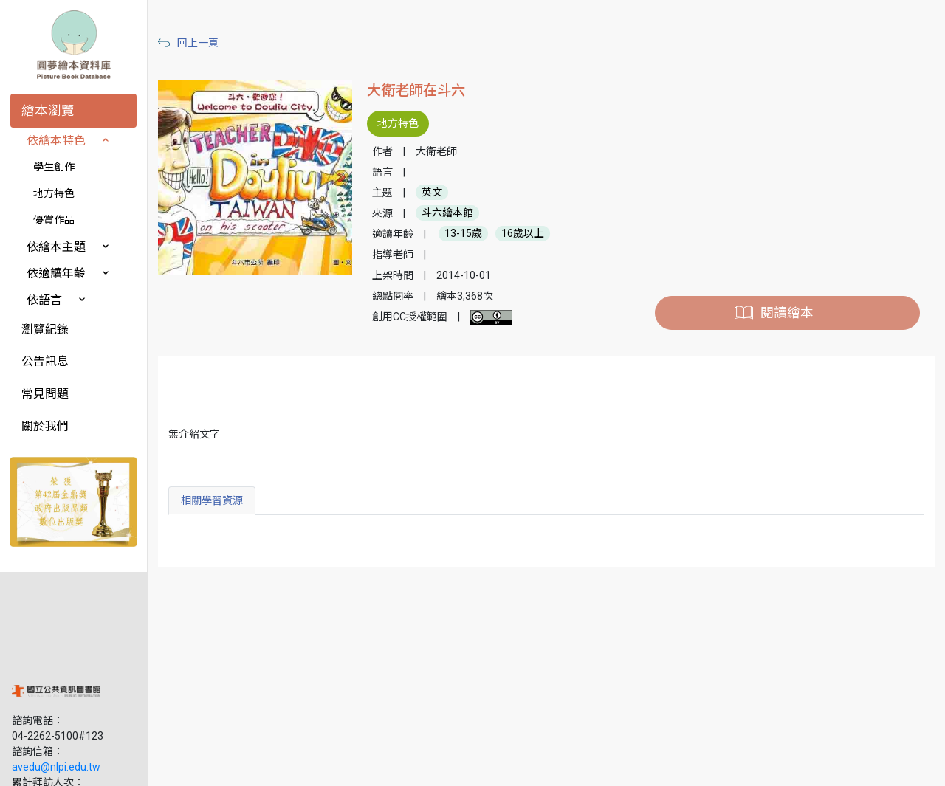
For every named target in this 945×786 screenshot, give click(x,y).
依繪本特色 (56, 141)
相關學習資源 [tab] (212, 500)
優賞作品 (54, 220)
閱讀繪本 (787, 313)
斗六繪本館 (447, 213)
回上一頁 (198, 43)
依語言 (44, 300)
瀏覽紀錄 (45, 330)
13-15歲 (463, 234)
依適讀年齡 (56, 273)
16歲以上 (522, 234)
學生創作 (54, 167)
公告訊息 (45, 361)
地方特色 (54, 193)
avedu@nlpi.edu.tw (56, 671)
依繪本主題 (56, 247)
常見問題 (45, 394)
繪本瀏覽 (48, 110)
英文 (432, 193)
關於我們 (45, 426)
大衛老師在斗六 (416, 90)
